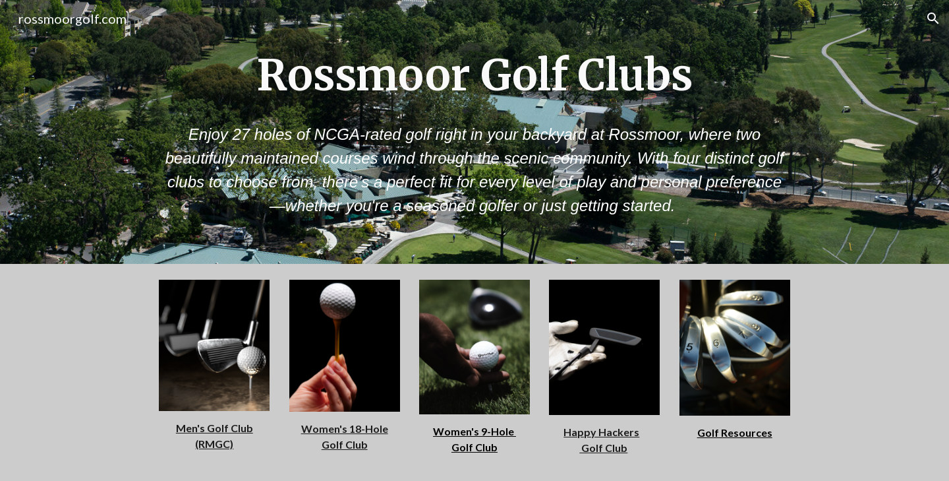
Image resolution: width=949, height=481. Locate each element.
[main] (474, 75)
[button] (933, 18)
